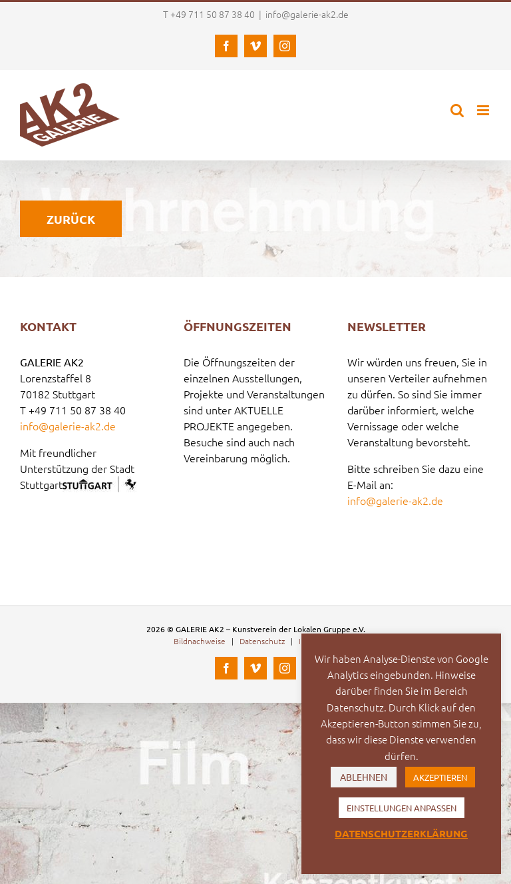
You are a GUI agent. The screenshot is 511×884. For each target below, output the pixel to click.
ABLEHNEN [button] (363, 777)
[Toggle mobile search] (457, 110)
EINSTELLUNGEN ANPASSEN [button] (401, 807)
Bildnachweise (200, 641)
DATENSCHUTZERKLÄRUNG (401, 833)
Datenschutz (262, 641)
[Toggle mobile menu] (484, 110)
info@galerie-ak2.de (307, 14)
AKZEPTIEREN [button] (440, 777)
